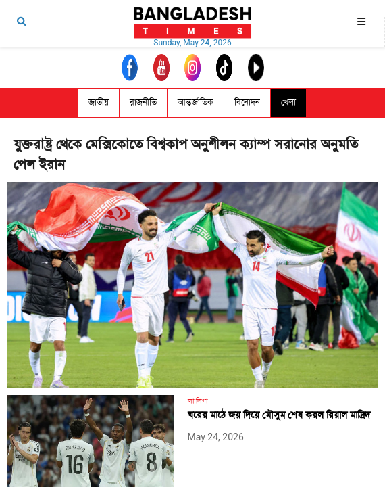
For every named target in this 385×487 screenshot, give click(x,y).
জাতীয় (98, 102)
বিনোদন (247, 102)
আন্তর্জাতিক (195, 102)
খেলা (288, 102)
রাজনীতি (143, 102)
